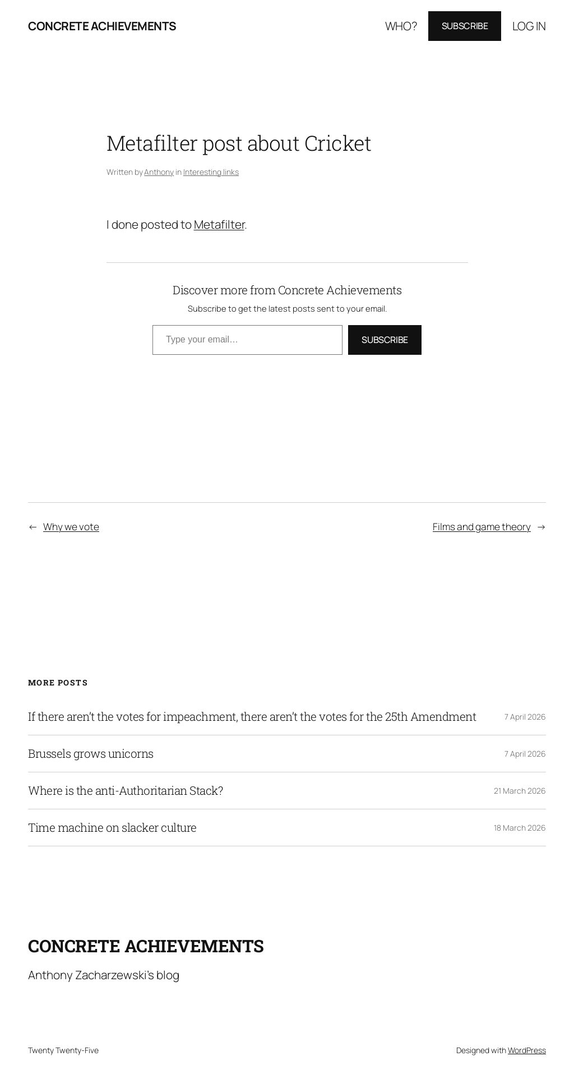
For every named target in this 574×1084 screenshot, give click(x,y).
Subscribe (465, 26)
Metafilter (219, 224)
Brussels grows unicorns (91, 754)
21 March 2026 (520, 790)
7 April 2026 (525, 716)
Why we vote (71, 526)
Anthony (159, 171)
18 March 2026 (520, 827)
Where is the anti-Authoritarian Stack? (125, 791)
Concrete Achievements (102, 26)
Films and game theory (482, 526)
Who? (401, 26)
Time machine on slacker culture (112, 828)
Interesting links (211, 171)
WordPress (527, 1050)
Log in (529, 26)
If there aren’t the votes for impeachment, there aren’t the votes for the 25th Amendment (252, 717)
